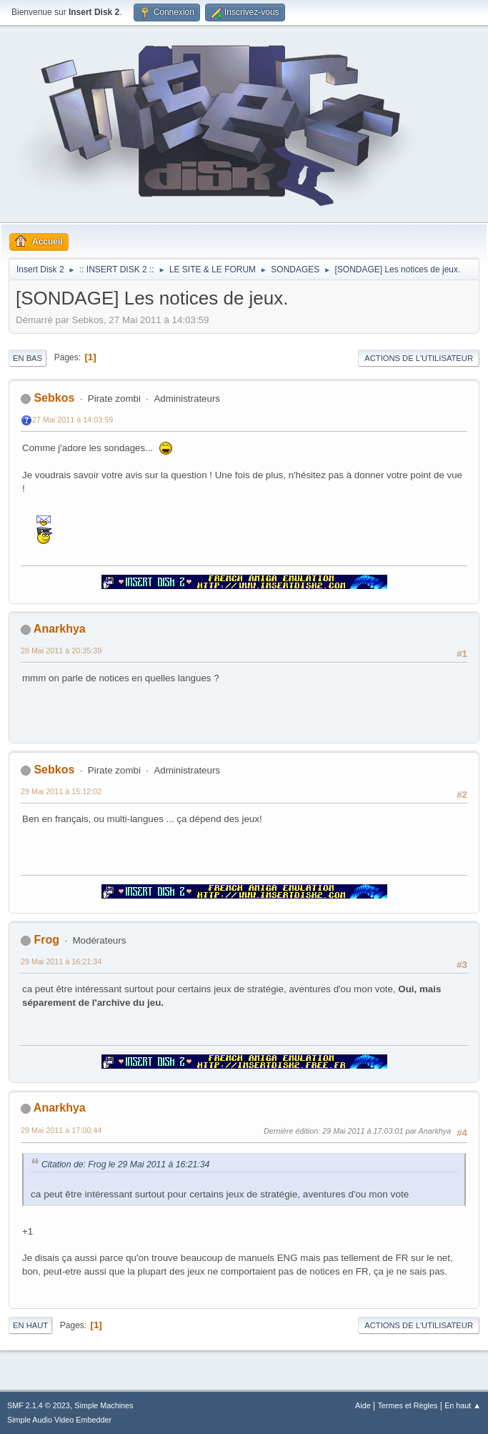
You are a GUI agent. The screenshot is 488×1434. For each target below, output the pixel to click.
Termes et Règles (407, 1405)
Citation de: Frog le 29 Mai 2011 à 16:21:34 (125, 1164)
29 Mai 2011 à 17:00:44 (61, 1130)
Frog (46, 940)
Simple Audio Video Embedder (59, 1419)
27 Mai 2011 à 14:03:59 (72, 419)
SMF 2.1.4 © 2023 (38, 1405)
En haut (30, 1325)
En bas (27, 358)
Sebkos (54, 398)
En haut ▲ (462, 1405)
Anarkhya (60, 629)
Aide (363, 1405)
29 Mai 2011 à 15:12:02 (61, 791)
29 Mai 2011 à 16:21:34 (61, 961)
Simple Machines (103, 1405)
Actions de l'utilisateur (418, 358)
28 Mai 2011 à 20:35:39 (61, 650)
